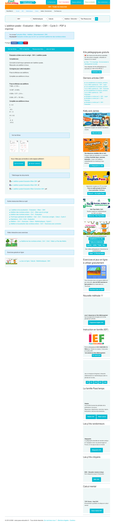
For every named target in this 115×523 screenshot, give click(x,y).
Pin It (25, 42)
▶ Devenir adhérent (34, 163)
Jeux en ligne (50, 49)
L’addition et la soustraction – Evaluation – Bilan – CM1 (28, 210)
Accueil (17, 11)
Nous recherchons (103, 2)
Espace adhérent (76, 2)
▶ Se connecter (19, 163)
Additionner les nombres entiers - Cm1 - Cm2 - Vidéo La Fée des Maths (43, 241)
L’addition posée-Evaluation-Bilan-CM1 (24, 181)
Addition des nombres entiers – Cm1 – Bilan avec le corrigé (29, 212)
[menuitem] (51, 2)
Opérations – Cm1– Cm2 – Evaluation (23, 219)
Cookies (72, 520)
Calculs (36, 11)
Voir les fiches (12, 49)
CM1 (23, 11)
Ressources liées (37, 49)
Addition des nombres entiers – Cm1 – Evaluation (26, 214)
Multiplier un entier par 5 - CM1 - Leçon (97, 96)
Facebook (14, 42)
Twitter (20, 42)
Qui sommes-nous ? (50, 520)
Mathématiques (29, 11)
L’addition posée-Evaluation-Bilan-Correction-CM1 (28, 189)
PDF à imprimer (24, 49)
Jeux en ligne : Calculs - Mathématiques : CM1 (35, 261)
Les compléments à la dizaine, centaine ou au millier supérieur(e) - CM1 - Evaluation (96, 92)
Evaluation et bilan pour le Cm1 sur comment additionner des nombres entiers (41, 36)
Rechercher (51, 2)
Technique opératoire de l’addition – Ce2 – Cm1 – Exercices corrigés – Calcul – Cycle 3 (38, 217)
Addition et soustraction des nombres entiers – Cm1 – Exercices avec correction (36, 224)
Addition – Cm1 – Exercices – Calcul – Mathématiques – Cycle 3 (31, 221)
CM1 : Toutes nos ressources (57, 7)
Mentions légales (63, 520)
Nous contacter (90, 2)
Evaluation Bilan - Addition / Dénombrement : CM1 (32, 34)
